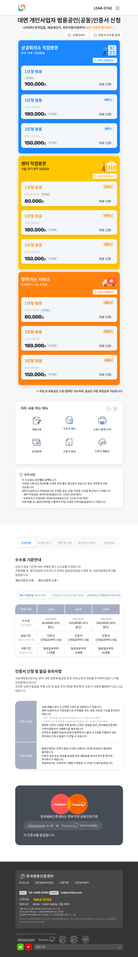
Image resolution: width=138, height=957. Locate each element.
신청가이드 (76, 35)
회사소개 (24, 882)
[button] (117, 8)
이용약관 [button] (64, 882)
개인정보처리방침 (44, 882)
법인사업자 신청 (48, 580)
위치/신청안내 (104, 60)
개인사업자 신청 (25, 580)
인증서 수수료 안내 (106, 35)
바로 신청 (106, 84)
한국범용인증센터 (36, 876)
